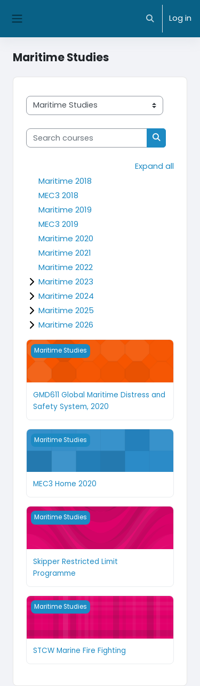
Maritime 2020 (65, 238)
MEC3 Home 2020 (65, 484)
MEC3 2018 (58, 195)
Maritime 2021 (64, 252)
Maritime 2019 (65, 209)
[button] (150, 18)
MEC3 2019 (58, 224)
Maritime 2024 (66, 295)
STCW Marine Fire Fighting (79, 651)
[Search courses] (86, 138)
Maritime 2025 (66, 310)
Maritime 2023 (65, 281)
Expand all (154, 166)
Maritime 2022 (65, 267)
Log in (180, 18)
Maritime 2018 (65, 180)
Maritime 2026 (65, 324)
